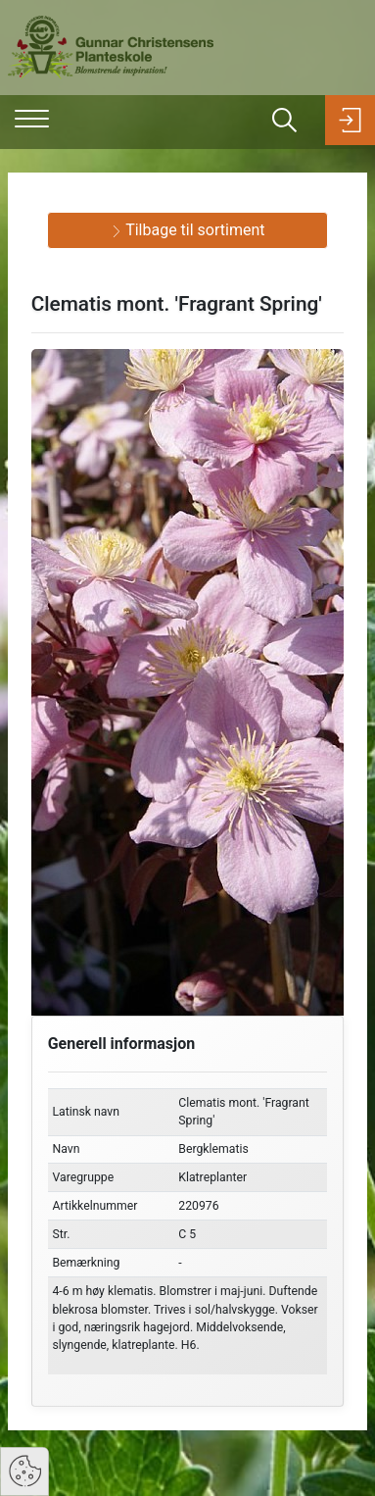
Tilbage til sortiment (188, 230)
